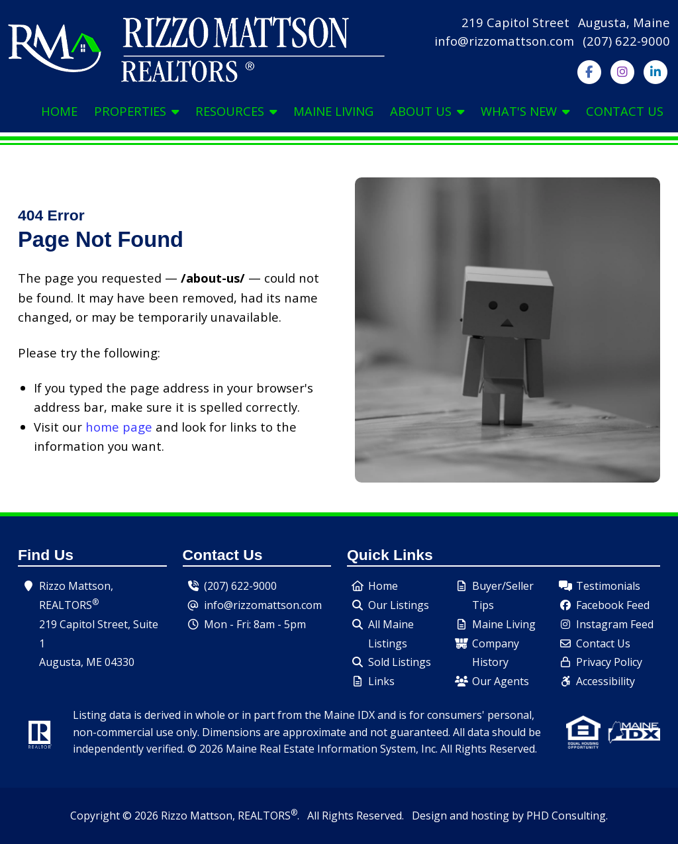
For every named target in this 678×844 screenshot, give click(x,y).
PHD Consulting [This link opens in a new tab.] (566, 815)
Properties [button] (136, 111)
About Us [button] (427, 111)
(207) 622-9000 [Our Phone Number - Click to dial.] (240, 586)
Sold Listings (399, 662)
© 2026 (140, 815)
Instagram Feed (615, 624)
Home (59, 111)
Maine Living (333, 111)
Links (381, 681)
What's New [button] (525, 111)
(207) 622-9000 (626, 40)
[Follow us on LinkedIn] (655, 70)
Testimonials (608, 586)
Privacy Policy (609, 662)
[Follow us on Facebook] (589, 70)
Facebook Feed (613, 605)
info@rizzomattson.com (504, 40)
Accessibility (605, 681)
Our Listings (398, 605)
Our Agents (500, 681)
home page (118, 426)
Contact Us (624, 111)
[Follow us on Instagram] (622, 70)
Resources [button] (236, 111)
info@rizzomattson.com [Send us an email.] (263, 605)
